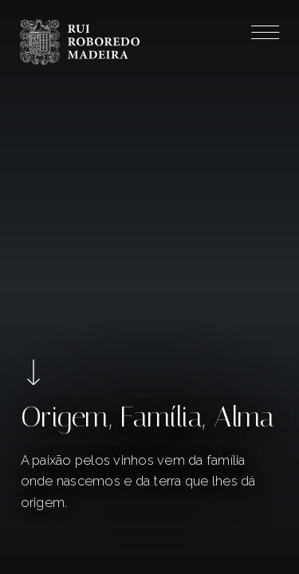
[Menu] (265, 35)
